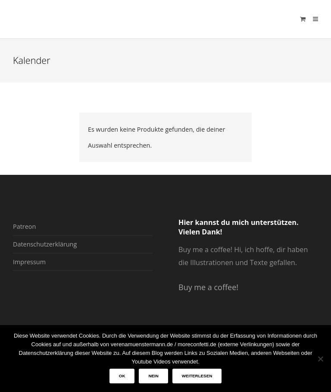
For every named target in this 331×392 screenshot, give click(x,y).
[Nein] (320, 358)
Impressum (29, 262)
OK (122, 375)
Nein (153, 375)
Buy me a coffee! (208, 287)
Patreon (24, 226)
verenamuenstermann (95, 19)
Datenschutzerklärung (45, 244)
